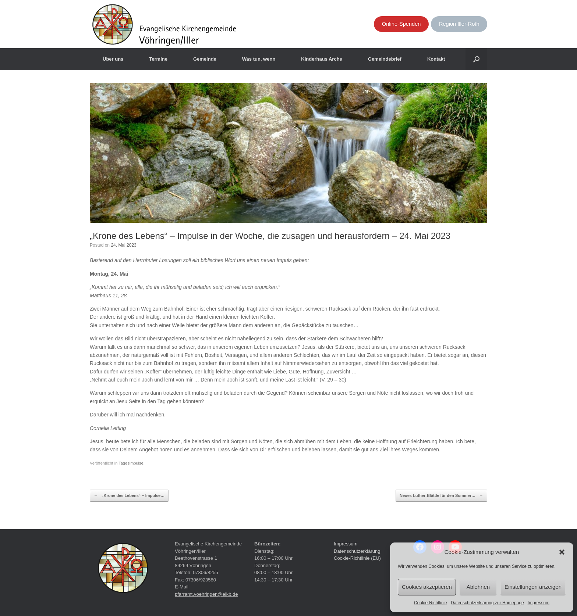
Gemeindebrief (384, 59)
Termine (158, 59)
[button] (562, 552)
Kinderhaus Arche (321, 59)
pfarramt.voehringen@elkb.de (206, 594)
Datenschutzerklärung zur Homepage (487, 602)
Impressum (538, 602)
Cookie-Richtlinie (430, 602)
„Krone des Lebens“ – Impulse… (129, 495)
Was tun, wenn (259, 59)
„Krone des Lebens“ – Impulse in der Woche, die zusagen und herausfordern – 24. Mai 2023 (270, 236)
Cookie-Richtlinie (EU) (357, 558)
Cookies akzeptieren (427, 587)
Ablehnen (478, 587)
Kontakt (436, 59)
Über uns (113, 59)
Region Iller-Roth (459, 24)
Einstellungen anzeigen (533, 587)
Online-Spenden (401, 24)
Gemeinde (204, 59)
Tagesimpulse (131, 463)
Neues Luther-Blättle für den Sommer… (441, 495)
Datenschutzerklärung (357, 551)
